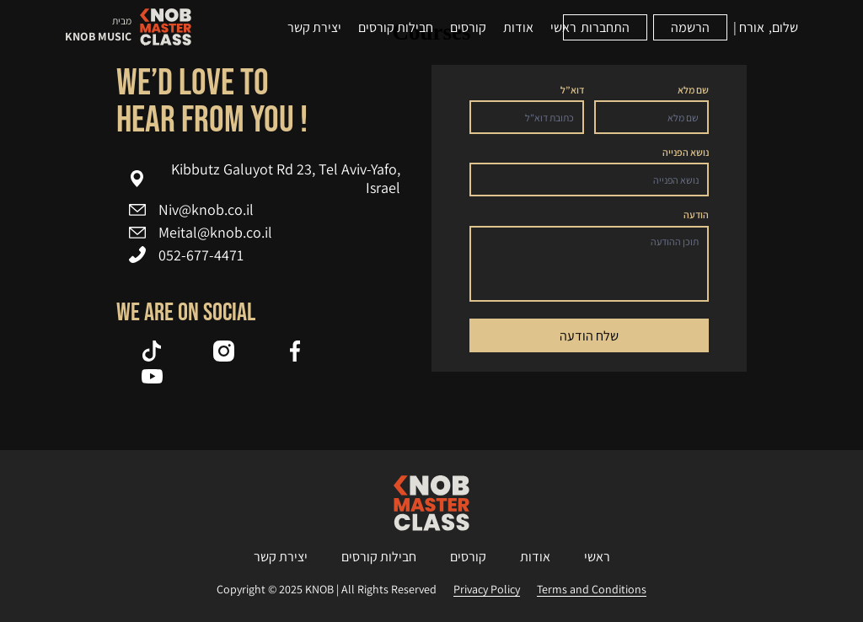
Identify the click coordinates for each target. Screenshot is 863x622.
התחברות (605, 27)
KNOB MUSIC (98, 36)
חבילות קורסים (395, 27)
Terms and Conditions (591, 589)
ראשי (563, 27)
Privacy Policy (486, 589)
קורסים (468, 27)
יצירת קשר (314, 27)
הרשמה (690, 27)
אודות (518, 27)
